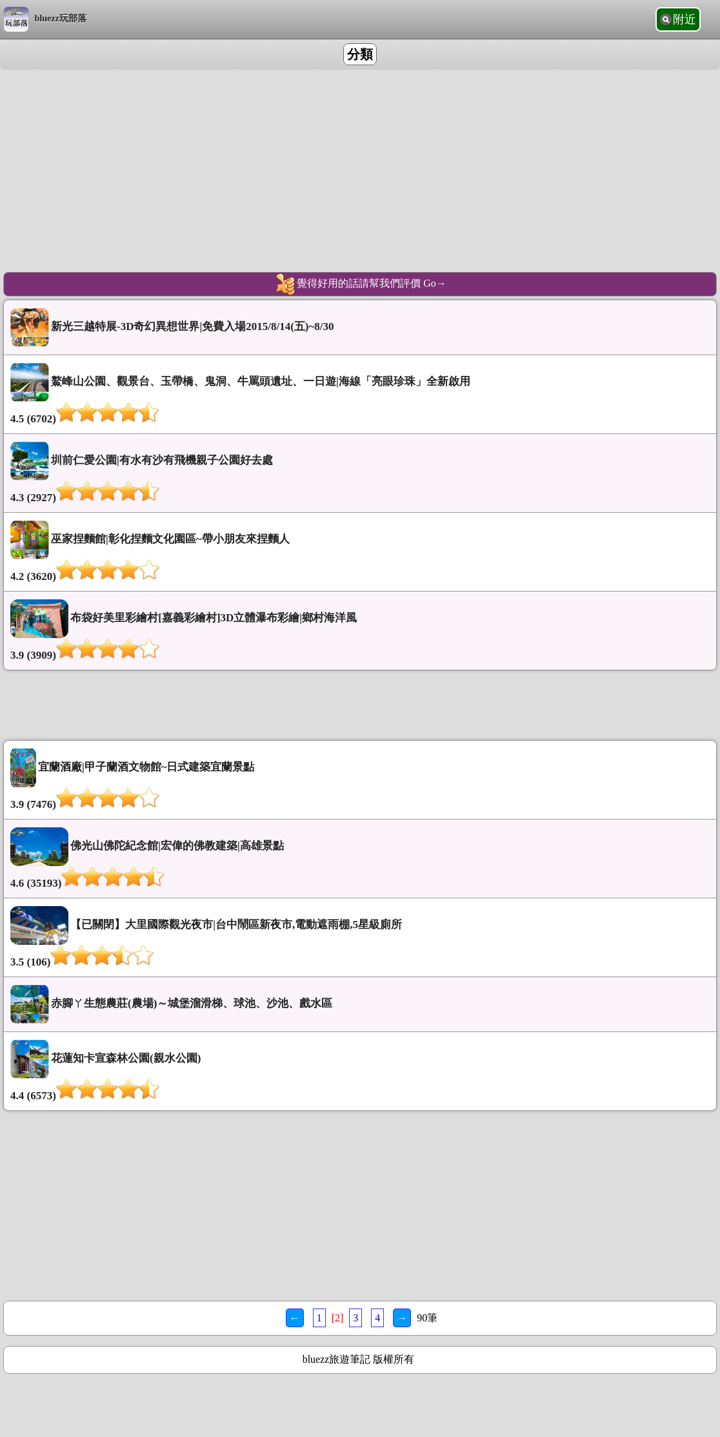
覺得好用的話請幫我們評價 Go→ (360, 284)
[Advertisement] (360, 160)
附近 (684, 19)
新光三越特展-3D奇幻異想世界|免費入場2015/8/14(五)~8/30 (172, 327)
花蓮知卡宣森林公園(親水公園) (360, 1071)
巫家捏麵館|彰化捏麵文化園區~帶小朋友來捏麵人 (360, 552)
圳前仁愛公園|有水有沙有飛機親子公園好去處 (360, 473)
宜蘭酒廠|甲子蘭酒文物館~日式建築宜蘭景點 (360, 780)
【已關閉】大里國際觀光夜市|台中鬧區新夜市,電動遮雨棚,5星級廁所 (360, 937)
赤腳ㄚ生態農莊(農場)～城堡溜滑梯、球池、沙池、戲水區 (171, 1004)
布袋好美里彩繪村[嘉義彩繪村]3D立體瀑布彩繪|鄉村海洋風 (360, 630)
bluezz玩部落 (44, 19)
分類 (360, 54)
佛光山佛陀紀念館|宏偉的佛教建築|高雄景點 (360, 858)
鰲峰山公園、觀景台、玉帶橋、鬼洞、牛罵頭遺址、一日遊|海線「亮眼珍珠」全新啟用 (360, 394)
